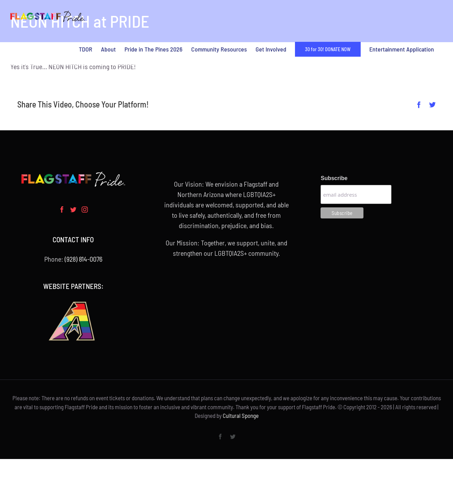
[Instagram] (85, 209)
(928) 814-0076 (83, 259)
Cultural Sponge (241, 415)
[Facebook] (62, 209)
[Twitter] (73, 209)
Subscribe (334, 178)
